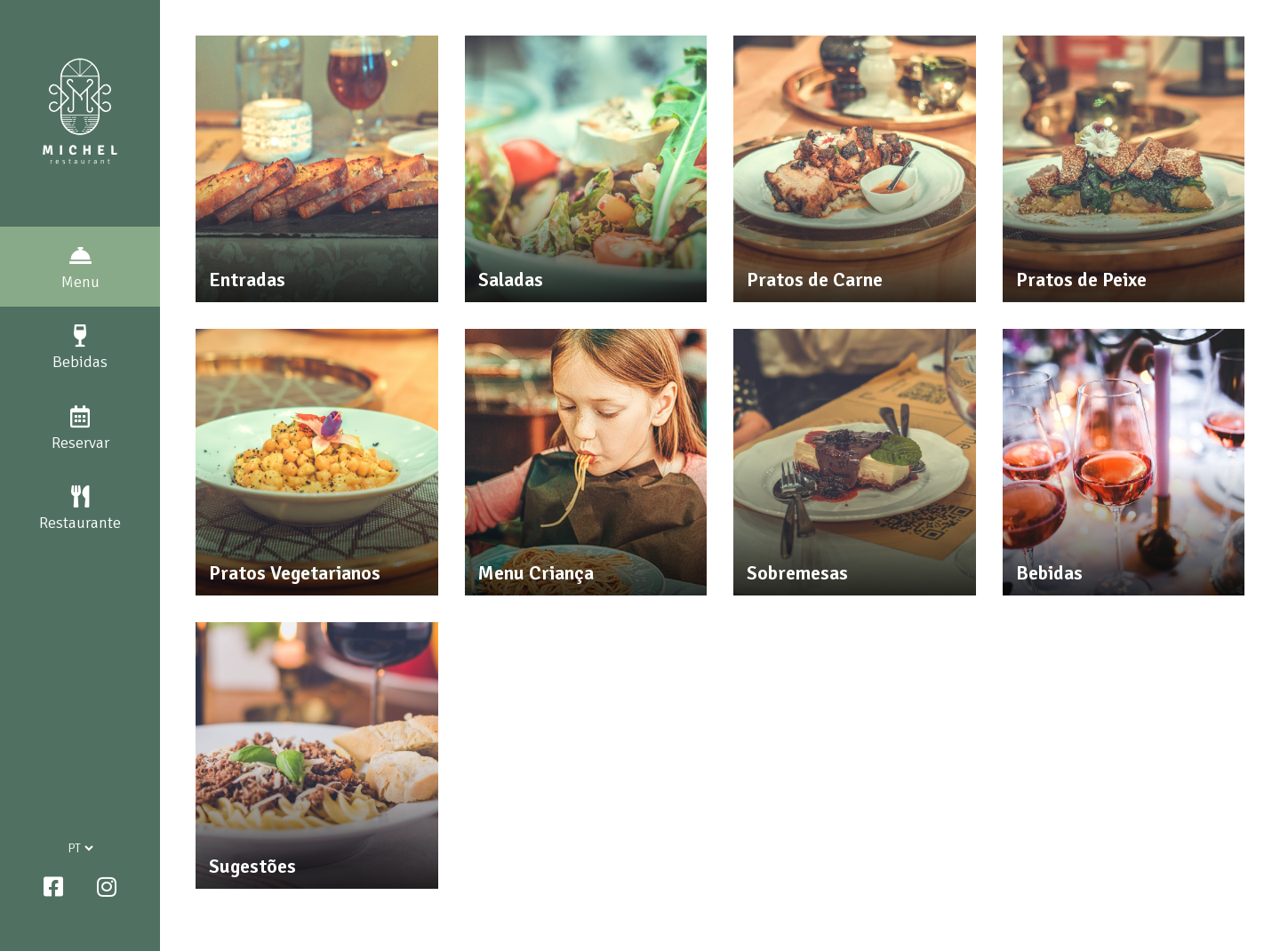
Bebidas (80, 348)
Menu (80, 268)
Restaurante (80, 508)
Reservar (80, 428)
